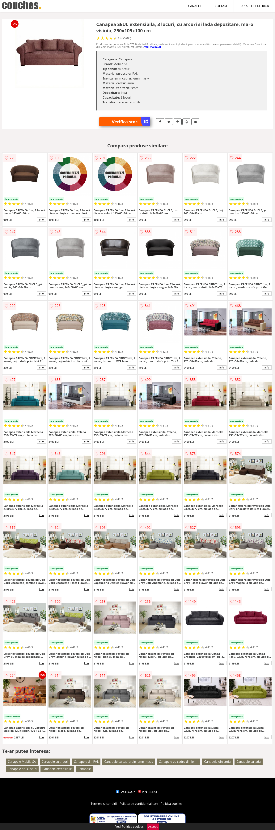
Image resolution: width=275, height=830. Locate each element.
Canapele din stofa (217, 761)
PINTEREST (147, 792)
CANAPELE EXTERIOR (254, 6)
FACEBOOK (125, 792)
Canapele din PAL (86, 761)
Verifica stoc (131, 121)
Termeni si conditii (104, 804)
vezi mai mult (152, 47)
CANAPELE (195, 6)
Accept (153, 826)
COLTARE (221, 6)
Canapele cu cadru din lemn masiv (128, 761)
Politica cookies (172, 804)
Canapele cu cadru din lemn (179, 761)
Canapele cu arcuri (55, 761)
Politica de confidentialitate (139, 804)
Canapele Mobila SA (22, 761)
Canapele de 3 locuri (22, 769)
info (41, 219)
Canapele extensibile (57, 769)
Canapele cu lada (248, 761)
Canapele (84, 769)
